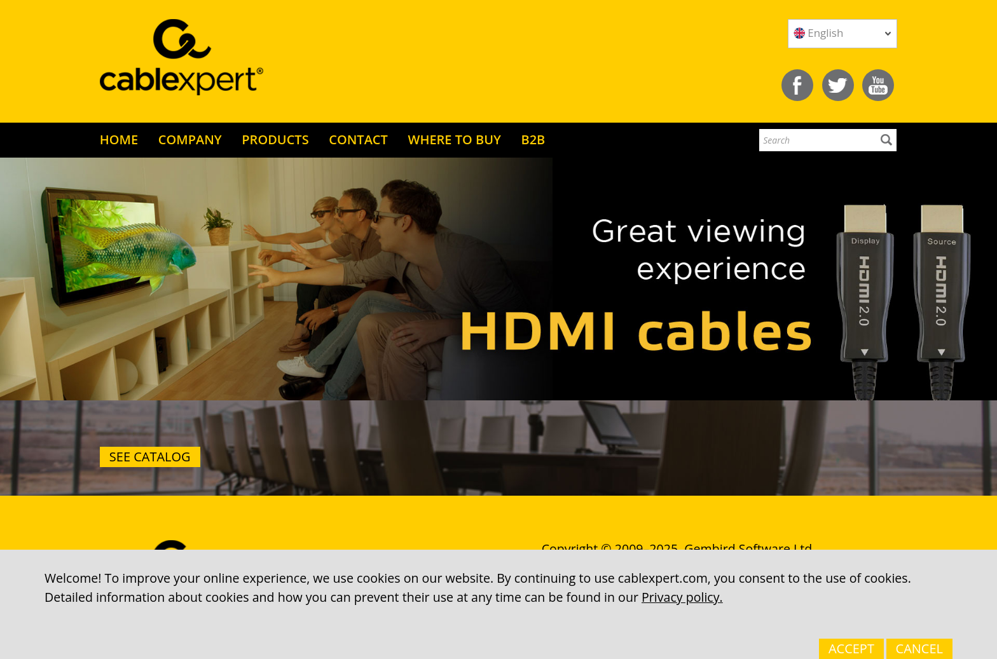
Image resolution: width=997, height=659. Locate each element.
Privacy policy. (682, 597)
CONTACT (358, 139)
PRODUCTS (275, 139)
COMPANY (190, 139)
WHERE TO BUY (454, 139)
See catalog (150, 456)
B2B (533, 139)
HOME (119, 139)
